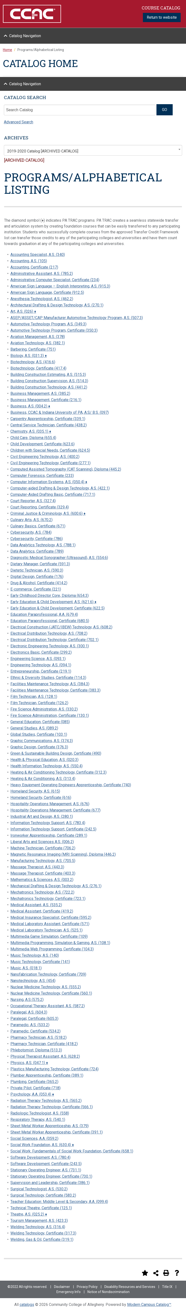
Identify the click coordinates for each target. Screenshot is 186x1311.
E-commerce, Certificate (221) (35, 589)
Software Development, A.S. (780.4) (40, 1157)
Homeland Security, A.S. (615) (35, 791)
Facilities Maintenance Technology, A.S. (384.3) (49, 684)
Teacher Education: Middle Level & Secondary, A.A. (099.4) (59, 1201)
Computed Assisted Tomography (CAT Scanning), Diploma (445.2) (65, 469)
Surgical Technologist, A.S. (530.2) (39, 1189)
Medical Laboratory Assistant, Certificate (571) (49, 924)
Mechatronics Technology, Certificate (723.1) (47, 898)
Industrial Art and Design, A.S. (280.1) (41, 816)
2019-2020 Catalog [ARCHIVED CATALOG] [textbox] (42, 151)
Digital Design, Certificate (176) (36, 576)
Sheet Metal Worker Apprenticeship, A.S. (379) (49, 1126)
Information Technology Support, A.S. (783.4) (47, 822)
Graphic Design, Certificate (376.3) (39, 747)
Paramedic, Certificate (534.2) (35, 1031)
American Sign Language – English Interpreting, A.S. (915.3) (60, 286)
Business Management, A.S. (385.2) (40, 393)
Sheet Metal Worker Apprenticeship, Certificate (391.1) (56, 1132)
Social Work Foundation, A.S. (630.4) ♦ (42, 1144)
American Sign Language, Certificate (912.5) (47, 292)
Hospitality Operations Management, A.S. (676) (49, 804)
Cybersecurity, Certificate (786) (36, 538)
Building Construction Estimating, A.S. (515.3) (48, 374)
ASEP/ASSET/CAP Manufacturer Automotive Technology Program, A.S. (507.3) (76, 317)
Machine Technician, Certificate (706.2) (42, 848)
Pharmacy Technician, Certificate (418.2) (44, 1043)
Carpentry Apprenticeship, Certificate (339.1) (47, 418)
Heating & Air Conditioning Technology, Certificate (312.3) (58, 772)
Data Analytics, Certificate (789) (37, 551)
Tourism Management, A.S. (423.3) (39, 1220)
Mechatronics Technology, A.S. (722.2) (42, 892)
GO (164, 109)
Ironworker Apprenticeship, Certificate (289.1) (48, 835)
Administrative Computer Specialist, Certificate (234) (54, 280)
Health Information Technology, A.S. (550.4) (46, 766)
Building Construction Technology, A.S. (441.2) (48, 387)
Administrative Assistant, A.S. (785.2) (41, 273)
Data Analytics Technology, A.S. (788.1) (43, 545)
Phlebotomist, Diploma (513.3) (36, 1050)
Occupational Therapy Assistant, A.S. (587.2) (47, 1006)
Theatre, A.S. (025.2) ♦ (28, 1214)
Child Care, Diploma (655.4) (33, 437)
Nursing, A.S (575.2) (27, 999)
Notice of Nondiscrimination (108, 1292)
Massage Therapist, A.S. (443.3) (37, 867)
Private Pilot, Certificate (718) (35, 1088)
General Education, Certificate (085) (40, 721)
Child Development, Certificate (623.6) (42, 444)
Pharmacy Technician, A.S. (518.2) (38, 1037)
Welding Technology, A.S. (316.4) (37, 1227)
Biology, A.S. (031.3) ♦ (28, 355)
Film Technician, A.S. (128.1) (33, 696)
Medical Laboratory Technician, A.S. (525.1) (46, 930)
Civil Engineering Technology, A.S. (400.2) (44, 456)
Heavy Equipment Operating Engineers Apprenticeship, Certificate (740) (70, 785)
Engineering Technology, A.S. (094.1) (40, 665)
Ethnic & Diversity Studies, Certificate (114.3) (48, 677)
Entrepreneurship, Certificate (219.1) (40, 671)
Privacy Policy (87, 1287)
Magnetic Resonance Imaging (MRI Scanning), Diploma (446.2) (63, 854)
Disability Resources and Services (129, 1287)
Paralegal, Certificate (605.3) (34, 1018)
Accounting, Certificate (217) (34, 267)
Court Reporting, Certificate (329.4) (39, 507)
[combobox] (93, 150)
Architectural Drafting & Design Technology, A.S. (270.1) (56, 305)
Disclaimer (62, 1287)
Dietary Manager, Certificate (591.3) (40, 564)
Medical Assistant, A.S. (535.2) (36, 905)
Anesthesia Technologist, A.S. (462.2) (41, 298)
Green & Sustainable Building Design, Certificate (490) (55, 753)
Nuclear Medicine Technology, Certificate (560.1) (51, 993)
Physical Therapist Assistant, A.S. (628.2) (45, 1056)
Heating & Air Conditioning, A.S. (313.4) (42, 778)
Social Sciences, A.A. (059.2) (34, 1138)
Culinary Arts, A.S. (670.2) (31, 519)
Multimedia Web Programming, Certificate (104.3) (52, 949)
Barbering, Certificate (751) (33, 349)
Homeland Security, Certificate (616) (40, 797)
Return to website (162, 17)
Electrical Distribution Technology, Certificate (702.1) (54, 639)
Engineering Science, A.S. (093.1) (38, 658)
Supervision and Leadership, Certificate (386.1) (50, 1182)
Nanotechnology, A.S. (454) (32, 980)
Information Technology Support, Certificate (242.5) (53, 829)
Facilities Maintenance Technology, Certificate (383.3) (55, 690)
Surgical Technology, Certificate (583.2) (43, 1195)
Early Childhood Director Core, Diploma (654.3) (49, 595)
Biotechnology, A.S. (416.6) (32, 362)
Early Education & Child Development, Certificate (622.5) (57, 608)
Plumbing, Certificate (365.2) (34, 1081)
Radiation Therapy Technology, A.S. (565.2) (46, 1100)
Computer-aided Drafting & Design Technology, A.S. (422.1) (60, 488)
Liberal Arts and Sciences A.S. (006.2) (42, 841)
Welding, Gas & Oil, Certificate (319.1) (41, 1239)
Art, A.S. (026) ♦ (23, 311)
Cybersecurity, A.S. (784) (31, 532)
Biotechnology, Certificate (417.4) (38, 368)
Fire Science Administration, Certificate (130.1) (49, 715)
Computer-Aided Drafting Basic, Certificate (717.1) (52, 494)
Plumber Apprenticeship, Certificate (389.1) (46, 1075)
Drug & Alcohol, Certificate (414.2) (38, 583)
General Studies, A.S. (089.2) (34, 728)
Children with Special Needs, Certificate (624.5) (50, 450)
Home (7, 50)
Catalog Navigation (25, 36)
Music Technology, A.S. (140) (34, 955)
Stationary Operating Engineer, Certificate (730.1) (51, 1176)
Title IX (167, 1287)
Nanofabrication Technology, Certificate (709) (48, 974)
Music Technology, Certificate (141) (40, 961)
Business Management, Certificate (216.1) (45, 400)
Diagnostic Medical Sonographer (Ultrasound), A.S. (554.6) (59, 557)
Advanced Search (18, 122)
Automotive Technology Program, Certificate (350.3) (54, 330)
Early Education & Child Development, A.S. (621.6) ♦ (53, 602)
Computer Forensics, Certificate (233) (42, 475)
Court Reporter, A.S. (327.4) (33, 501)
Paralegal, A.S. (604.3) (28, 1012)
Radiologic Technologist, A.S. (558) (39, 1113)
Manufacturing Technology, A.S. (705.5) (42, 860)
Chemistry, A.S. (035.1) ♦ (30, 431)
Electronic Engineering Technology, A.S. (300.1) (49, 646)
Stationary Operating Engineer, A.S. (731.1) (45, 1170)
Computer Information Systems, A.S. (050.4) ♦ (48, 482)
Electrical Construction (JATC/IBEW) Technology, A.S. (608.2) (61, 627)
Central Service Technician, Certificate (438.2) (48, 425)
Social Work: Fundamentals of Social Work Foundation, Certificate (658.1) (71, 1151)
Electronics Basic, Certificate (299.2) (41, 652)
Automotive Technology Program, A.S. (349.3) (48, 324)
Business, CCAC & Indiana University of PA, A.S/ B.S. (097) (59, 412)
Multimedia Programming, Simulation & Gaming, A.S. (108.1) (60, 942)
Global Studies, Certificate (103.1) (38, 734)
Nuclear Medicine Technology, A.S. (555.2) (45, 987)
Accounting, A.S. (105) (28, 261)
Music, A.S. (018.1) (26, 968)
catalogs (27, 1304)
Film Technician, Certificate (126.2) (39, 703)
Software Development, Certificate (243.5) (46, 1163)
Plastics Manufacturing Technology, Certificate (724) (54, 1069)
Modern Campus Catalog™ (149, 1304)
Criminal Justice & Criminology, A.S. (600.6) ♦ (47, 513)
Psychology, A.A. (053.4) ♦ (32, 1094)
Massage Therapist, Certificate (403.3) (42, 873)
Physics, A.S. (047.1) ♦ (29, 1062)
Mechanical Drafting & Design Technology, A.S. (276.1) (55, 886)
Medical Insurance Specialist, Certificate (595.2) (50, 917)
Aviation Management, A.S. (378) (37, 336)
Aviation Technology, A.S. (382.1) (37, 343)
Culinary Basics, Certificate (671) (37, 526)
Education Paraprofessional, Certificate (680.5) (49, 620)
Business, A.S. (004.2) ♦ (30, 406)
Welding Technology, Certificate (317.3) (43, 1233)
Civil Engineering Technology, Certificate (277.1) (50, 463)
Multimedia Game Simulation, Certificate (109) (49, 936)
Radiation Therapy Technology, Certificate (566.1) (51, 1107)
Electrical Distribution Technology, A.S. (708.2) (48, 633)
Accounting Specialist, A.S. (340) (37, 254)
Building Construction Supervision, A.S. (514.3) (49, 381)
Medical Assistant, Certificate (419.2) (41, 911)
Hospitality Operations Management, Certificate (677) (55, 810)
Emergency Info (68, 1292)
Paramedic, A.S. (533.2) (29, 1025)
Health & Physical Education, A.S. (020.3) (44, 759)
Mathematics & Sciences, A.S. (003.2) (41, 879)
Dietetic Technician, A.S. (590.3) (36, 570)
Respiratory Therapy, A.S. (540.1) (37, 1119)
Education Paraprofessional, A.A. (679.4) (44, 614)
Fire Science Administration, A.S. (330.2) (44, 709)
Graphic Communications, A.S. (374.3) (41, 740)
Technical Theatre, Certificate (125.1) (41, 1208)
